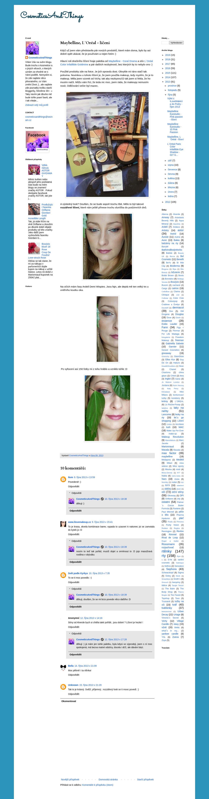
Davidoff (165, 308)
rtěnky (167, 551)
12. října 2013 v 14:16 (91, 618)
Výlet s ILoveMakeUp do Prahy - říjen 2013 (175, 102)
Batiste (169, 253)
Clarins (177, 291)
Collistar (165, 298)
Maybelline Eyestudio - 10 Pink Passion (174, 128)
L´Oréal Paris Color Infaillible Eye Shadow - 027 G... (175, 149)
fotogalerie (166, 337)
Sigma (181, 572)
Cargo (164, 288)
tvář (174, 604)
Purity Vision (172, 525)
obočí (178, 489)
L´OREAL (179, 401)
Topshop (165, 598)
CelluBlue (165, 292)
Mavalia (176, 450)
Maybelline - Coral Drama (122, 61)
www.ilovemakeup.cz (79, 522)
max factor (169, 453)
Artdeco (176, 227)
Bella (70, 666)
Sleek (178, 576)
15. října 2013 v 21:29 (90, 685)
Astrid (173, 233)
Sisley (168, 576)
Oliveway (171, 496)
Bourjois (175, 282)
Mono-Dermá (167, 473)
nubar (174, 482)
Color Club (178, 298)
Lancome (166, 414)
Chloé (173, 376)
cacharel (176, 285)
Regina (177, 528)
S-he (170, 560)
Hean (181, 366)
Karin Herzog (178, 385)
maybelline (167, 456)
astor (181, 230)
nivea (176, 479)
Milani (169, 463)
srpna (171, 165)
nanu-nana (176, 476)
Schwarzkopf (167, 572)
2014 (168, 77)
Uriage (177, 614)
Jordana (165, 385)
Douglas (179, 314)
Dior (171, 311)
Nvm (70, 477)
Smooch (165, 582)
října (170, 94)
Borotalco (169, 279)
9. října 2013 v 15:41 (102, 522)
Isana (177, 379)
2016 (168, 68)
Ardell (165, 227)
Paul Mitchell (168, 512)
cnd (177, 295)
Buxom (165, 285)
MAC (181, 427)
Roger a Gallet (170, 541)
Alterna (165, 214)
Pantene (177, 508)
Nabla (164, 476)
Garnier (173, 346)
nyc (182, 482)
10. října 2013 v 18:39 (116, 547)
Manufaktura (170, 440)
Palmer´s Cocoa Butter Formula (173, 505)
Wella (176, 627)
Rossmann (168, 544)
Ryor (179, 556)
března (172, 187)
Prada (170, 522)
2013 (168, 81)
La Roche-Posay (172, 404)
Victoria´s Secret (170, 618)
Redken (165, 528)
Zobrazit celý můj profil (36, 105)
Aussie (165, 237)
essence (167, 320)
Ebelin (178, 318)
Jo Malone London (170, 382)
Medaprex (166, 460)
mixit (178, 469)
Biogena (165, 269)
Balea (177, 240)
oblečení (180, 485)
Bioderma (175, 266)
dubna (171, 183)
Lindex (169, 424)
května (171, 178)
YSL (164, 637)
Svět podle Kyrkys (78, 573)
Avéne (177, 237)
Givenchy (165, 356)
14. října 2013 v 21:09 (85, 666)
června (171, 174)
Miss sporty (178, 466)
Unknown (73, 685)
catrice (175, 288)
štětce (164, 585)
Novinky (165, 482)
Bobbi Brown (168, 275)
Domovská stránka (108, 779)
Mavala (165, 449)
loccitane (180, 424)
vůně (164, 627)
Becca (172, 256)
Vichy (164, 621)
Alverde (176, 214)
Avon (164, 240)
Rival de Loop (170, 537)
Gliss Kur (170, 359)
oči (163, 492)
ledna (171, 196)
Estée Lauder (169, 324)
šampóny (176, 582)
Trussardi (166, 601)
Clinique (165, 295)
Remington (167, 531)
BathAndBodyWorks (172, 249)
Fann (165, 327)
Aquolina (176, 224)
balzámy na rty (170, 243)
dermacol (178, 307)
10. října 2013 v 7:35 (99, 573)
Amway (165, 217)
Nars (164, 479)
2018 (168, 59)
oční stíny (178, 492)
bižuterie (175, 272)
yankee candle (170, 633)
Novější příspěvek (70, 779)
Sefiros (167, 566)
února (171, 191)
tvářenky (167, 607)
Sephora (171, 569)
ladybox (165, 408)
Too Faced (176, 595)
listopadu (173, 90)
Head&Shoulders (169, 366)
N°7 (178, 473)
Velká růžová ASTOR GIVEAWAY (47, 170)
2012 (168, 202)
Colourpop (172, 301)
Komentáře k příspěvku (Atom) (97, 785)
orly (178, 499)
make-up (173, 434)
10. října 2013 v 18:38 (116, 499)
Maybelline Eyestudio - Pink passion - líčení (175, 115)
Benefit (180, 259)
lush (168, 427)
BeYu (168, 263)
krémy (165, 401)
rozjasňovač (168, 547)
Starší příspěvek (145, 779)
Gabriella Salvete (175, 343)
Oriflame (169, 499)
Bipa (174, 269)
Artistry (165, 230)
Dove (169, 317)
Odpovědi (76, 493)
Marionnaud (168, 446)
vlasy (176, 624)
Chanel (172, 369)
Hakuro (176, 363)
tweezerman (167, 611)
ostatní (166, 502)
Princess (180, 522)
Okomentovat (68, 701)
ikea (182, 376)
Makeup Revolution (173, 437)
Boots (181, 275)
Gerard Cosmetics (170, 350)
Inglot (168, 378)
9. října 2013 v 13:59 (84, 477)
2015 (168, 73)
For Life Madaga (170, 334)
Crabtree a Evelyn (171, 304)
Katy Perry (172, 389)
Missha (168, 469)
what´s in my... (170, 631)
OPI (182, 495)
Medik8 (180, 459)
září (170, 160)
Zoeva (175, 637)
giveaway (166, 353)
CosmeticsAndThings (51, 16)
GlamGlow (179, 356)
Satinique (180, 563)
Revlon (180, 531)
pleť (181, 518)
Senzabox (179, 566)
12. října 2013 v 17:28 (116, 639)
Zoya (164, 640)
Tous (177, 598)
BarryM (165, 247)
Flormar (176, 331)
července (173, 169)
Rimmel (173, 534)
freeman (179, 340)
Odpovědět (73, 486)
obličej (167, 488)
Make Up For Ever (175, 430)
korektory (175, 398)
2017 (168, 64)
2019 (168, 55)
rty (164, 556)
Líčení (180, 420)
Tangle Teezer (178, 585)
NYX (167, 485)
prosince (172, 85)
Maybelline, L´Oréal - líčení (175, 138)
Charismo (166, 372)
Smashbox (166, 579)
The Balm (170, 589)
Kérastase (166, 392)
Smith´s (177, 579)
